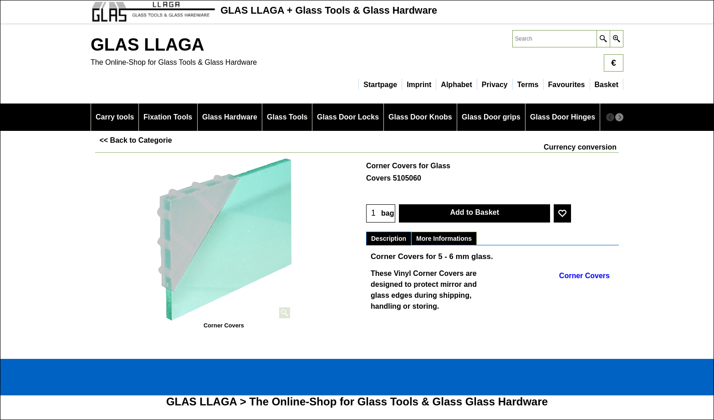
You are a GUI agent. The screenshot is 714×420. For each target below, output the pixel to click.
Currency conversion (580, 147)
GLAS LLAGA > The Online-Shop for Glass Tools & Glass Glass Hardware (357, 401)
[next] (619, 117)
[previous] (610, 117)
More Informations (444, 238)
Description (388, 238)
